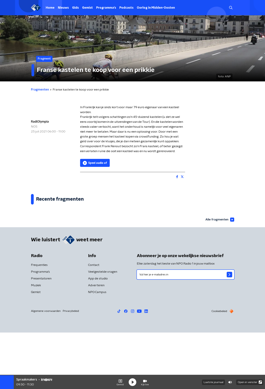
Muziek (36, 341)
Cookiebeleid (219, 367)
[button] (120, 381)
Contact (93, 321)
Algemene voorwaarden (46, 367)
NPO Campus (97, 348)
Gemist (87, 7)
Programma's (106, 7)
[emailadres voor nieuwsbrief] (185, 331)
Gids (75, 7)
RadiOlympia (40, 121)
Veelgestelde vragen (102, 328)
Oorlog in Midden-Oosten (156, 7)
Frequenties (39, 321)
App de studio (98, 335)
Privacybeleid (71, 367)
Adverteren (96, 341)
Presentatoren (41, 335)
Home (50, 7)
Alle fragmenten (219, 276)
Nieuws (63, 7)
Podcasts (126, 7)
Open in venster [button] (250, 381)
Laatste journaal (213, 382)
